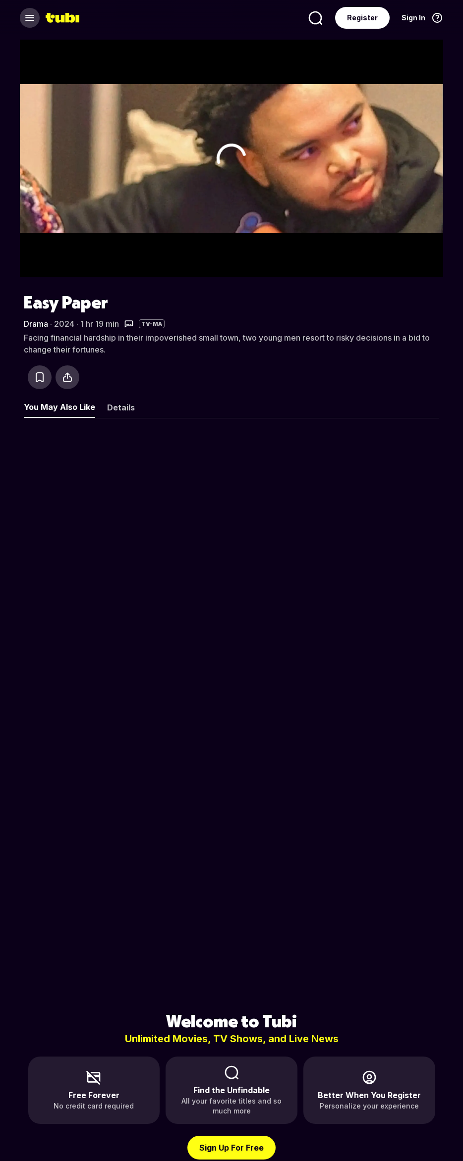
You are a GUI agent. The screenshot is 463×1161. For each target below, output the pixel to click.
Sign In (413, 17)
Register (362, 17)
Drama (36, 324)
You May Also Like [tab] (59, 407)
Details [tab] (121, 407)
